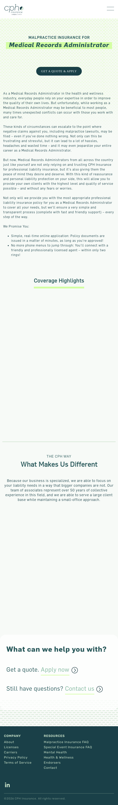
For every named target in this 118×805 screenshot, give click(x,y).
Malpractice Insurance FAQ (66, 742)
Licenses (11, 747)
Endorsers (52, 762)
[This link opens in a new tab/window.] (7, 785)
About (9, 742)
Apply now (55, 669)
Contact (50, 767)
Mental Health (55, 752)
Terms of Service (18, 762)
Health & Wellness (59, 757)
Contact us (79, 688)
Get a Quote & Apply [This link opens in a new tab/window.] (59, 71)
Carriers (10, 752)
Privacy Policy (16, 757)
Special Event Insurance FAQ (68, 747)
